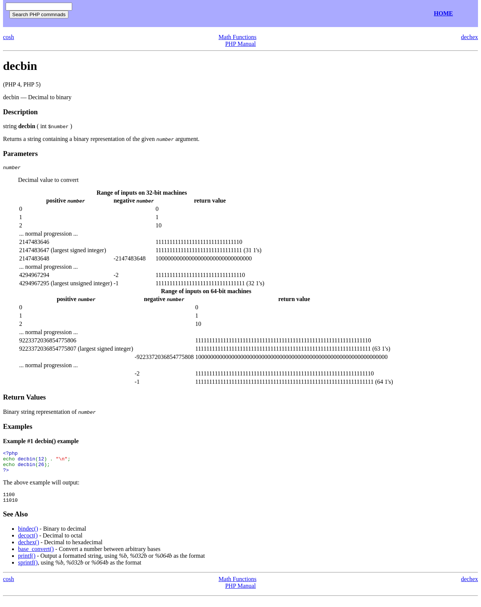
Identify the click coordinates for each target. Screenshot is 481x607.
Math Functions (238, 37)
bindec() (28, 536)
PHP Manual (240, 44)
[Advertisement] (165, 14)
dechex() (28, 550)
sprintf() (28, 570)
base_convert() (36, 557)
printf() (26, 563)
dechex (469, 37)
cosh (8, 37)
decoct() (28, 543)
